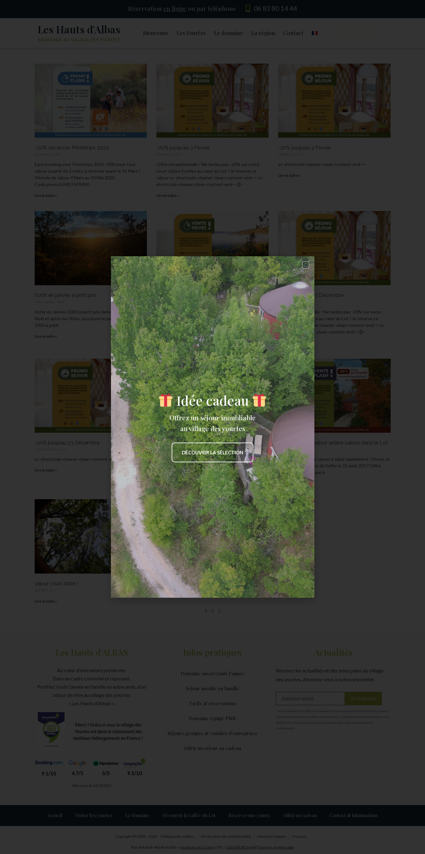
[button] (305, 265)
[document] (212, 427)
